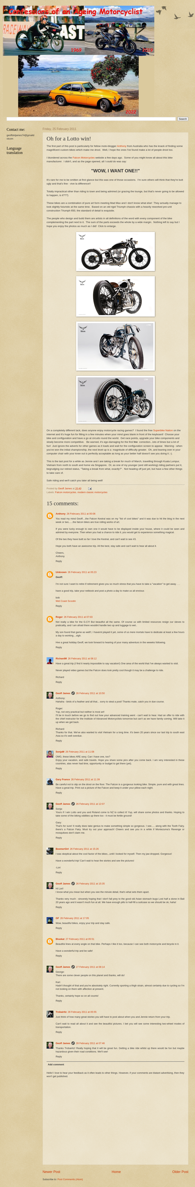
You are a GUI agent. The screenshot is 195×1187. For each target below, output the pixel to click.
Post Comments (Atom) (70, 1179)
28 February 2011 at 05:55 (82, 1011)
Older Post (180, 1172)
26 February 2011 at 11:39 (85, 779)
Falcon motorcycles (65, 492)
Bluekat (60, 939)
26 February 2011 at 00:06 (81, 513)
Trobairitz (61, 1011)
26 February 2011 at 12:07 (90, 803)
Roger (59, 617)
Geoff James (63, 693)
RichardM (61, 658)
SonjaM (60, 751)
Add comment (56, 1064)
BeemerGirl (62, 848)
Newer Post (51, 1172)
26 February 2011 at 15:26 (84, 848)
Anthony (121, 146)
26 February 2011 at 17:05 (74, 918)
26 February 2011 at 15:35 (90, 883)
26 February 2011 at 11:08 (80, 751)
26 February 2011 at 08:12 (82, 658)
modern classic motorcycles (92, 492)
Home (116, 1172)
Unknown (61, 572)
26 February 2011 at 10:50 (90, 693)
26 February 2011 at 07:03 (78, 617)
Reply (59, 561)
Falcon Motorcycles (84, 157)
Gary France (63, 779)
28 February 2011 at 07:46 (90, 1043)
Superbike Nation (163, 430)
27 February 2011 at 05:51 (80, 939)
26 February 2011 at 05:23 (82, 572)
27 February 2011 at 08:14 (90, 967)
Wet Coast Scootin (66, 601)
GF (57, 918)
